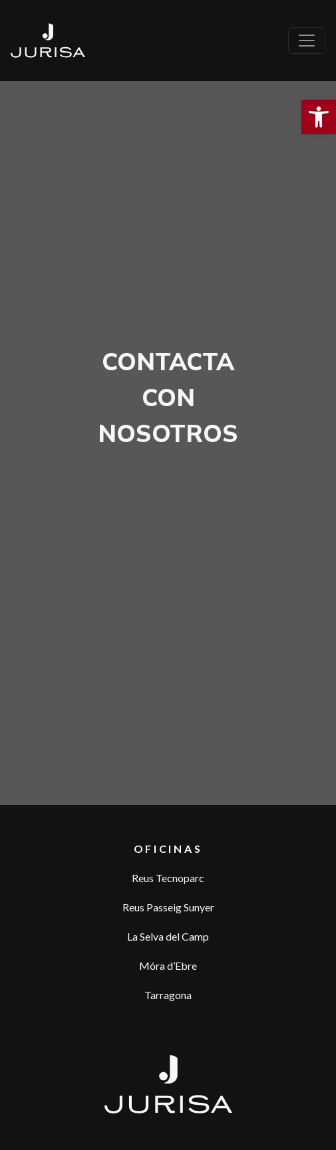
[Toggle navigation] (306, 40)
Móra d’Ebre (168, 965)
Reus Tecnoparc (168, 877)
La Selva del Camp (168, 936)
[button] (318, 117)
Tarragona (168, 994)
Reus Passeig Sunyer (168, 907)
